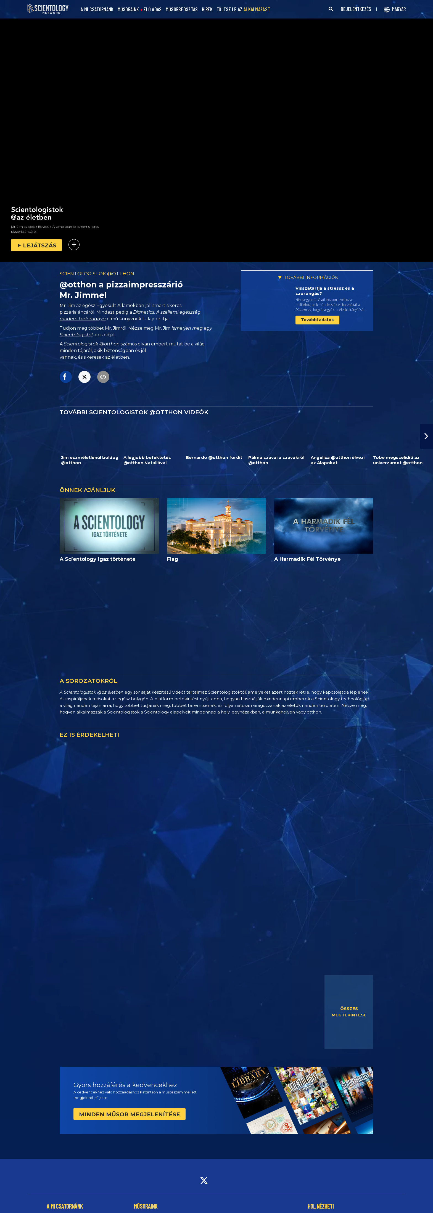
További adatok (317, 319)
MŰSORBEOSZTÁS (182, 9)
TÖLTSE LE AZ (243, 9)
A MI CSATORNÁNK (97, 9)
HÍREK (207, 9)
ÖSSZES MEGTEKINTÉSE (349, 1012)
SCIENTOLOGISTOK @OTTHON (97, 273)
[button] (426, 436)
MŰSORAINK (128, 9)
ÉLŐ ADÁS (153, 9)
